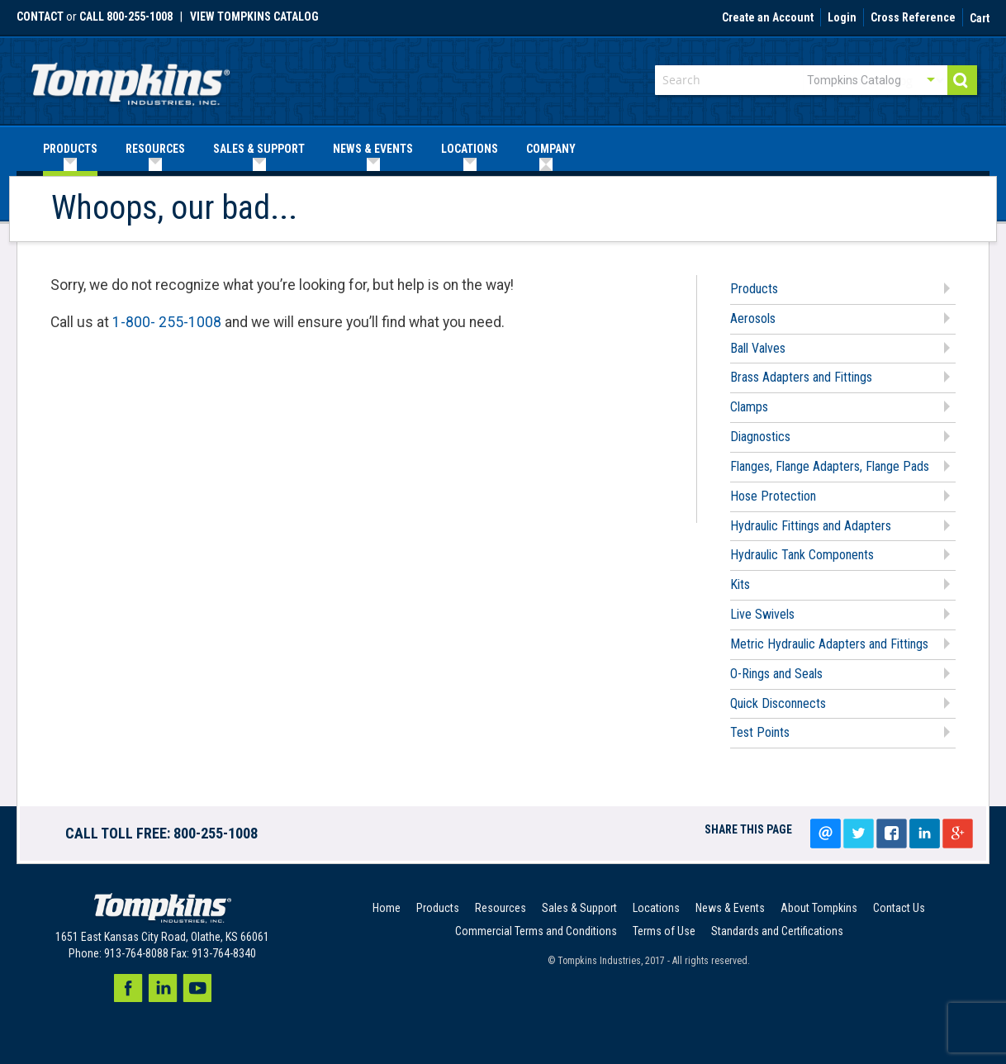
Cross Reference (913, 18)
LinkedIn (924, 833)
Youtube (197, 988)
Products (437, 907)
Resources (500, 907)
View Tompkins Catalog (254, 16)
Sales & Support (579, 907)
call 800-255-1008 (126, 16)
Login (842, 18)
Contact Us (899, 907)
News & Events (730, 907)
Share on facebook (891, 833)
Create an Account (768, 18)
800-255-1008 (215, 833)
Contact (40, 16)
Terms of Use (664, 931)
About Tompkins (819, 907)
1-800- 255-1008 (166, 322)
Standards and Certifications (777, 931)
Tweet (858, 833)
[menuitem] (70, 149)
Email (825, 833)
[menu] (503, 149)
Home (387, 907)
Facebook (128, 988)
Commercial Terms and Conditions (536, 931)
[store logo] (130, 78)
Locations (656, 907)
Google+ (957, 833)
